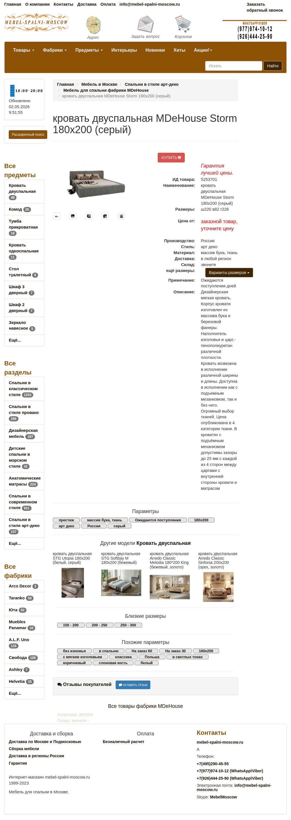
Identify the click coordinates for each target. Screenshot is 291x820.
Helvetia (21, 681)
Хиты (179, 50)
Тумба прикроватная (23, 227)
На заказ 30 (175, 651)
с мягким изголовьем (82, 657)
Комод (20, 209)
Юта (17, 610)
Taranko (21, 598)
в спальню (109, 651)
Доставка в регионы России (36, 756)
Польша (152, 657)
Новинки (155, 50)
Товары (23, 50)
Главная (12, 4)
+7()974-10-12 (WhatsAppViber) (230, 771)
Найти (272, 66)
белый (147, 663)
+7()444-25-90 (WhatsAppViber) (230, 778)
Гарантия (18, 763)
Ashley (19, 669)
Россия (93, 526)
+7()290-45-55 (212, 764)
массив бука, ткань (104, 520)
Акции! (203, 50)
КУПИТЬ (171, 157)
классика (123, 657)
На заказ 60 (142, 651)
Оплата (107, 4)
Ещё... (15, 340)
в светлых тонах (187, 657)
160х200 (206, 651)
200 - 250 (99, 625)
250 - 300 (128, 625)
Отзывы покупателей (84, 684)
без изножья (74, 651)
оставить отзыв (133, 685)
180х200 (201, 520)
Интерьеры (124, 50)
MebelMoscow (223, 797)
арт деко (66, 526)
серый (120, 526)
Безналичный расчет (123, 741)
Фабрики (55, 50)
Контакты (63, 4)
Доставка (86, 4)
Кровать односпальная (24, 251)
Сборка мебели (24, 748)
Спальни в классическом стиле (23, 388)
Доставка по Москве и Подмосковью (45, 741)
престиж (66, 520)
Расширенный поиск (28, 135)
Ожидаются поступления (158, 520)
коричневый (74, 663)
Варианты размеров (229, 272)
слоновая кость (113, 663)
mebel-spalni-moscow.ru (220, 742)
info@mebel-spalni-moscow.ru (150, 4)
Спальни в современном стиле (23, 502)
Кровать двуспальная (22, 191)
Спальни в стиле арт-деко (24, 525)
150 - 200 (71, 625)
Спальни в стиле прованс (24, 412)
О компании (37, 4)
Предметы (89, 50)
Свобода (23, 657)
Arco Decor (23, 586)
